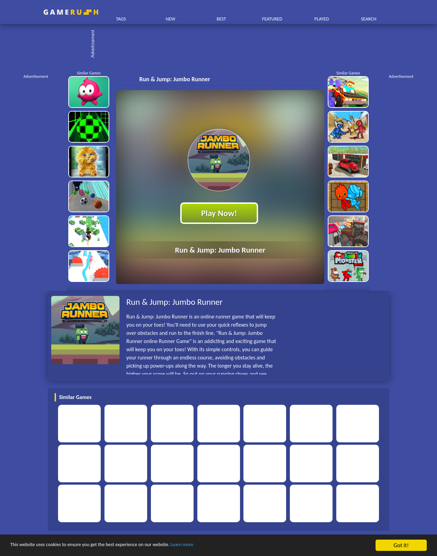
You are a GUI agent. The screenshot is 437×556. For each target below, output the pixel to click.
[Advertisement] (222, 44)
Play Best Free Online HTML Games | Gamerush (71, 12)
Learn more (213, 545)
